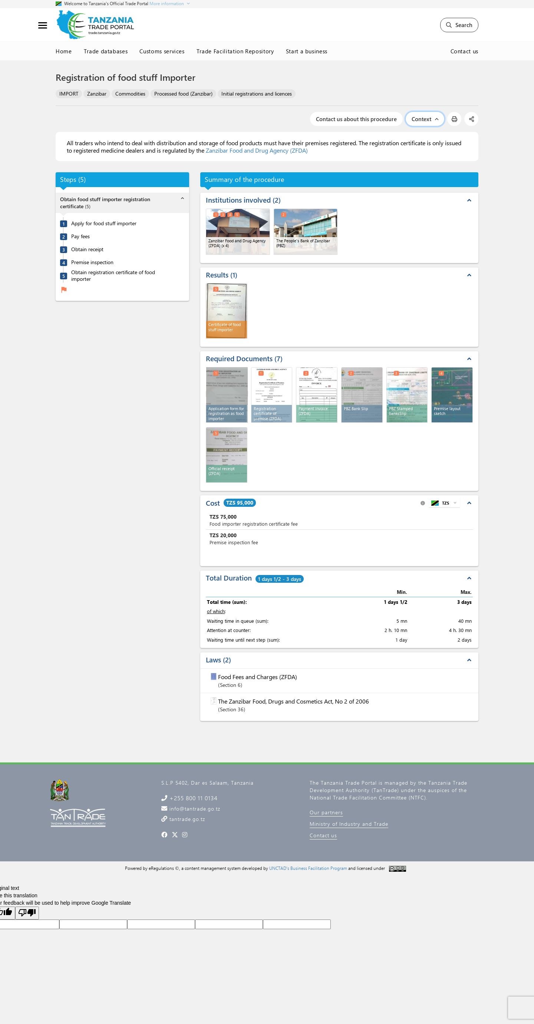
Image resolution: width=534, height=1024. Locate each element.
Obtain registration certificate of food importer (113, 276)
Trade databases (106, 51)
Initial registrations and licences (256, 93)
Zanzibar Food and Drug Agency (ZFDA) (257, 150)
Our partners (326, 812)
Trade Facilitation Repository (235, 51)
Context (425, 119)
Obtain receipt (87, 249)
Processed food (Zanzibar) (183, 93)
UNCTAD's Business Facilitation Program (308, 868)
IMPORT (68, 93)
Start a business (306, 51)
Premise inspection (92, 262)
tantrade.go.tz (186, 818)
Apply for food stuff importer (103, 223)
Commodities (130, 93)
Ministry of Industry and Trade (349, 823)
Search (459, 25)
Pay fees (80, 236)
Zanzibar (96, 93)
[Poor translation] (27, 913)
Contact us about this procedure (356, 119)
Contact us (465, 51)
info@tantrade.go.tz (194, 808)
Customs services (161, 51)
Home (64, 51)
